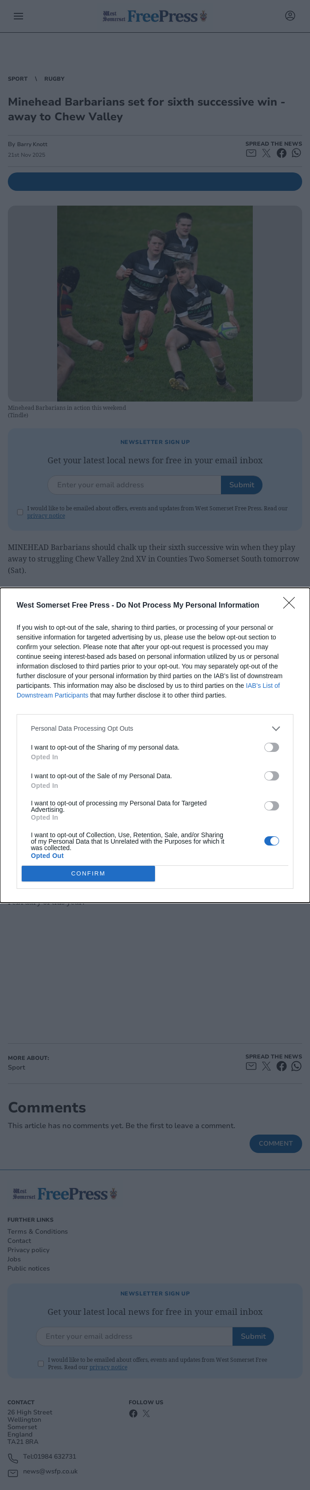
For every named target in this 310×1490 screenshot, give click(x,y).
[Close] (292, 605)
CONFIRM (88, 872)
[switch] (271, 746)
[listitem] (155, 728)
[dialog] (155, 744)
